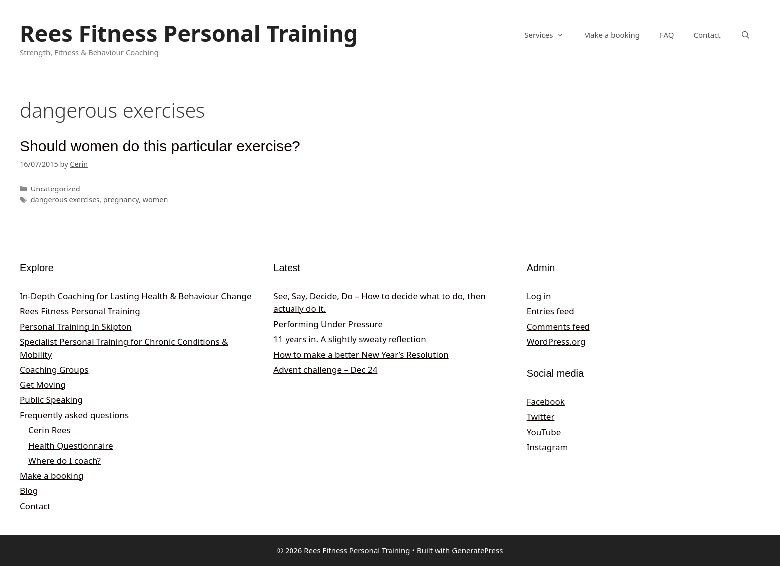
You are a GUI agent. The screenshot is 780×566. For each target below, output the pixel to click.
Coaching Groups (54, 369)
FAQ (667, 35)
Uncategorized (55, 188)
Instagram (547, 447)
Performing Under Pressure (328, 324)
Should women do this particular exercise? (160, 146)
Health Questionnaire (70, 445)
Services (549, 35)
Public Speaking (51, 399)
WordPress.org (556, 341)
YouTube (544, 432)
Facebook (546, 401)
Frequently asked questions (74, 415)
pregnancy (121, 199)
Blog (29, 490)
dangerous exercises (65, 199)
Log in (539, 296)
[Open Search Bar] (745, 35)
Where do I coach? (64, 460)
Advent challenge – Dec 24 (325, 369)
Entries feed (550, 311)
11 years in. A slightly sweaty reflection (349, 339)
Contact (706, 35)
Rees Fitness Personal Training (189, 33)
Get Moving (43, 384)
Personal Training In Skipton (76, 326)
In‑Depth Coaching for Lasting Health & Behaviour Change (136, 296)
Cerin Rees (49, 430)
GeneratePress (477, 550)
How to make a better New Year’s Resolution (360, 354)
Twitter (541, 416)
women (155, 199)
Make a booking (611, 35)
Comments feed (558, 326)
